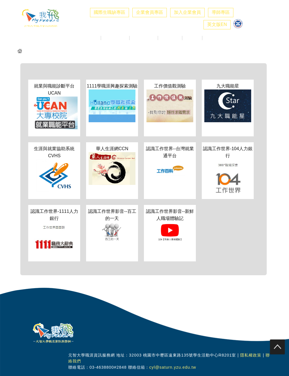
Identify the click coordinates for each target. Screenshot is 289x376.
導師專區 (221, 12)
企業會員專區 (149, 12)
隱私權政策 (250, 355)
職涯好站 (192, 38)
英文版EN (217, 24)
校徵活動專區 (143, 38)
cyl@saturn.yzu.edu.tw (172, 367)
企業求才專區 (115, 38)
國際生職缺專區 (109, 12)
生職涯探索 (170, 38)
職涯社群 (212, 38)
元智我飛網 (34, 51)
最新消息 (90, 38)
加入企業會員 (187, 12)
